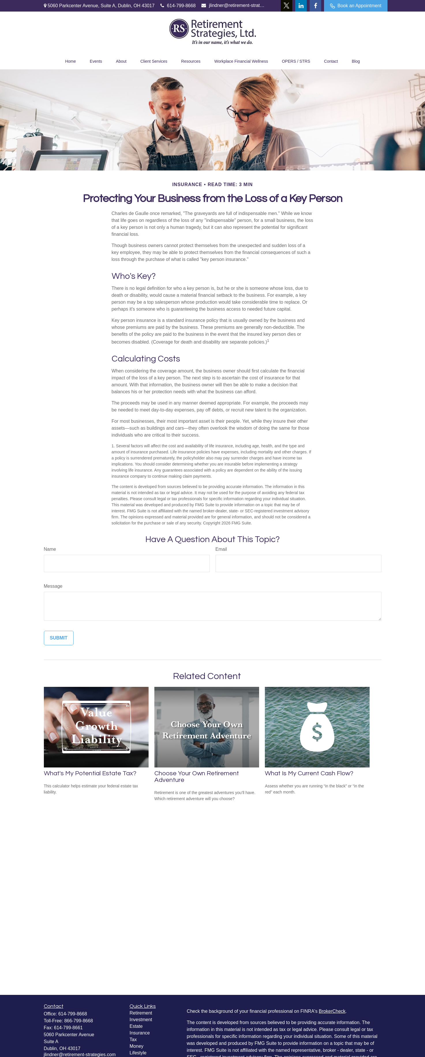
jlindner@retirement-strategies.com (233, 5)
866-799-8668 (78, 1020)
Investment (141, 1019)
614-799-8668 (178, 5)
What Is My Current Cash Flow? (309, 773)
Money (136, 1046)
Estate (136, 1026)
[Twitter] (286, 6)
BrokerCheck (332, 1011)
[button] (70, 60)
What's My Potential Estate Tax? (90, 773)
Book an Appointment (355, 5)
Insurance (140, 1032)
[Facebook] (315, 6)
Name (50, 549)
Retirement (141, 1012)
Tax (133, 1039)
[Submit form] (59, 638)
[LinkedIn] (301, 6)
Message (53, 586)
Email (221, 549)
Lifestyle (138, 1052)
